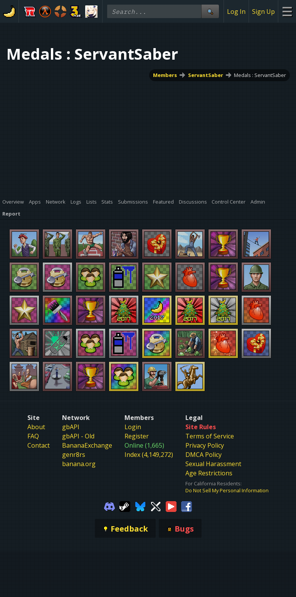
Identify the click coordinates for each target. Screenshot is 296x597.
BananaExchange (87, 445)
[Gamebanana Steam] (125, 506)
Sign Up (263, 11)
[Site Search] (210, 11)
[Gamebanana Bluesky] (140, 506)
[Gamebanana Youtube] (171, 506)
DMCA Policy (203, 454)
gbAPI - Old (78, 436)
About (36, 427)
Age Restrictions (208, 473)
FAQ (33, 436)
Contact (38, 445)
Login (132, 427)
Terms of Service (209, 436)
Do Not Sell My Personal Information (227, 490)
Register (136, 436)
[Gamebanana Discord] (109, 506)
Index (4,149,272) (148, 454)
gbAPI (70, 427)
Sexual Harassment (213, 464)
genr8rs (73, 454)
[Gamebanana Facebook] (186, 506)
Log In (236, 11)
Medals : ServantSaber (260, 75)
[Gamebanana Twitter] (156, 506)
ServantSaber (205, 75)
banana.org (79, 464)
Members (165, 75)
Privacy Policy (204, 445)
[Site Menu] (287, 11)
